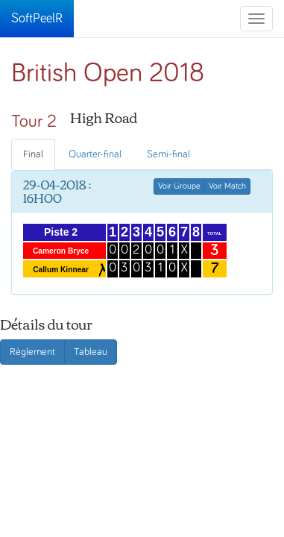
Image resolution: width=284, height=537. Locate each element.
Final (33, 154)
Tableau (90, 352)
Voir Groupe (179, 186)
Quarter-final (95, 154)
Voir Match (227, 186)
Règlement (32, 352)
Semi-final (168, 154)
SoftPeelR (37, 18)
